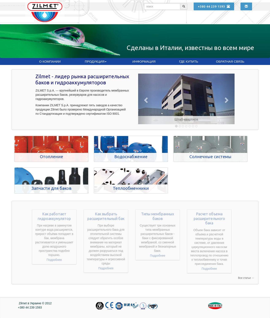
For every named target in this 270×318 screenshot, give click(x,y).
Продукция (96, 61)
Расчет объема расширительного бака (209, 218)
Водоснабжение (130, 156)
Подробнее (54, 259)
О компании (50, 61)
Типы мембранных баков (157, 216)
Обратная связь (230, 61)
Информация (144, 61)
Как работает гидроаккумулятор (54, 216)
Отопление (51, 156)
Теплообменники (131, 188)
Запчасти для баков (51, 188)
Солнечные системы (210, 156)
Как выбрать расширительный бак (105, 216)
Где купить (188, 61)
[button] (145, 99)
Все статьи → (246, 277)
